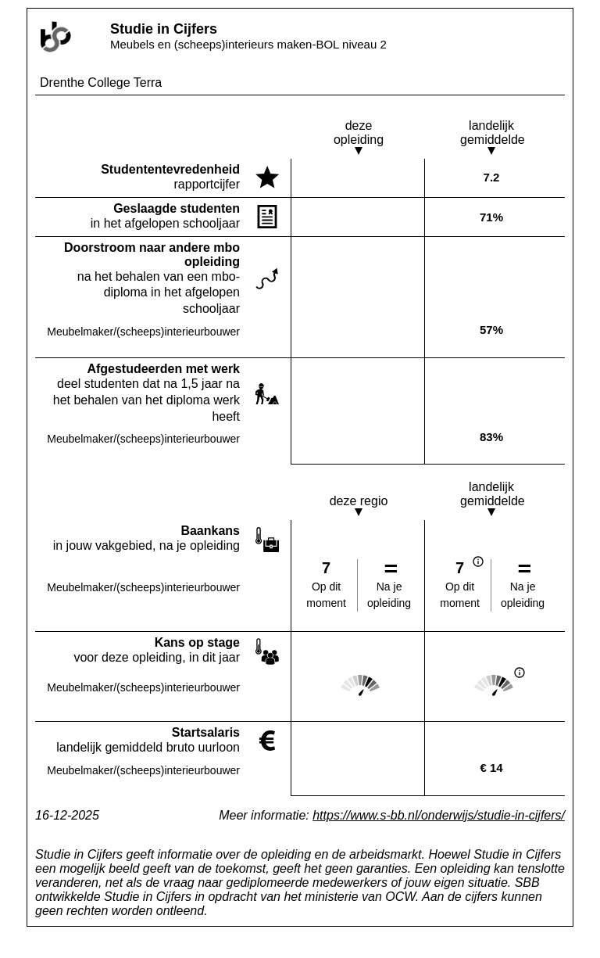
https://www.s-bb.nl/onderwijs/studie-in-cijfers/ (438, 815)
